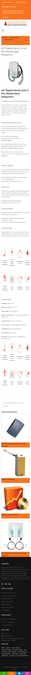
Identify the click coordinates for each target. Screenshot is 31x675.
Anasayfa (4, 37)
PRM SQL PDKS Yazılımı (10, 515)
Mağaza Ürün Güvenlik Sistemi (9, 619)
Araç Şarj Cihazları (14, 37)
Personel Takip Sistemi (7, 625)
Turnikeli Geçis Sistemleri (7, 607)
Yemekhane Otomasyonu (7, 622)
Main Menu (2, 30)
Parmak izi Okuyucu (6, 604)
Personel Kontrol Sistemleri (8, 592)
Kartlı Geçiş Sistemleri (7, 601)
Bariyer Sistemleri (5, 610)
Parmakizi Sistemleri (6, 598)
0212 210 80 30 (7, 2)
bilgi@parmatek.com (9, 6)
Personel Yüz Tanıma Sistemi (8, 595)
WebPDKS (5, 17)
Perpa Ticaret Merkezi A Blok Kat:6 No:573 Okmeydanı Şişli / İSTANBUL (13, 12)
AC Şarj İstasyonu (8, 39)
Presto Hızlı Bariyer (8, 479)
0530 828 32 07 (20, 2)
